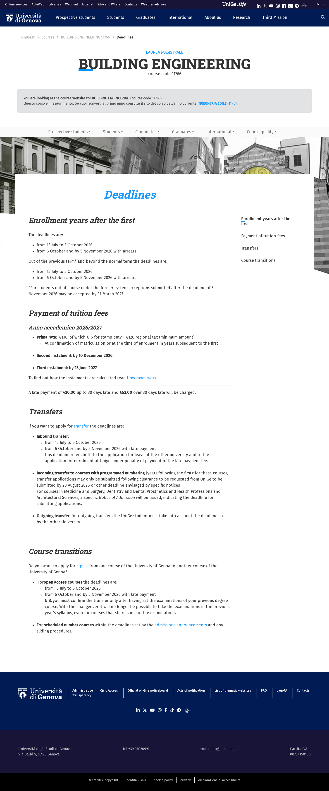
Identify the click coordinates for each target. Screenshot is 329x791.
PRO (264, 690)
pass (84, 565)
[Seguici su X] (264, 5)
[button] (75, 17)
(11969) (218, 103)
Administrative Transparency (81, 693)
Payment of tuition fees (263, 235)
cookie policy (163, 780)
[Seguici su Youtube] (271, 5)
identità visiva (136, 780)
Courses (47, 37)
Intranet (87, 4)
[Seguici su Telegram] (296, 5)
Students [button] (111, 131)
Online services (16, 4)
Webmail (71, 4)
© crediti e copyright (103, 780)
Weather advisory (154, 4)
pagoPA (282, 690)
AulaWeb (38, 4)
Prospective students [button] (68, 131)
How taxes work (141, 377)
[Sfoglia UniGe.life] (236, 4)
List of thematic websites (233, 690)
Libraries (54, 4)
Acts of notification (191, 690)
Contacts (130, 4)
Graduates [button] (181, 131)
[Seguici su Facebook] (284, 5)
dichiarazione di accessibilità (219, 780)
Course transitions (258, 260)
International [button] (218, 131)
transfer (81, 426)
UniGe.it (28, 37)
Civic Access (109, 690)
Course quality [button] (260, 131)
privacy (185, 780)
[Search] (323, 17)
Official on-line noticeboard (148, 690)
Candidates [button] (145, 131)
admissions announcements (181, 625)
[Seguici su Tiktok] (290, 5)
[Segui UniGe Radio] (304, 5)
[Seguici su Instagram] (277, 5)
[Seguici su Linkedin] (258, 5)
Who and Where (109, 4)
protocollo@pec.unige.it (220, 749)
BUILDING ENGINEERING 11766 (85, 37)
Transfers (249, 248)
